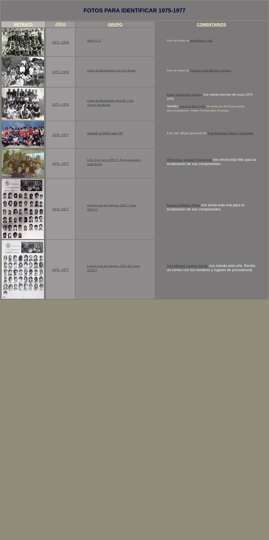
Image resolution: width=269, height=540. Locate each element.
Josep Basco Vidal (201, 40)
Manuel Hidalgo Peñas (183, 205)
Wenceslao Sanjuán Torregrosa (189, 159)
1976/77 (92, 270)
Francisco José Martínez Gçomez (210, 70)
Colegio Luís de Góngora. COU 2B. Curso (113, 265)
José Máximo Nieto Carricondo (231, 133)
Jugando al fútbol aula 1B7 (105, 133)
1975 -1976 (60, 42)
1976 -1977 (60, 135)
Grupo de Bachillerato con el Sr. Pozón (111, 70)
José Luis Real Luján (192, 106)
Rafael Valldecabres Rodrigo (184, 94)
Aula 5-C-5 (94, 40)
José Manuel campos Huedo (187, 266)
